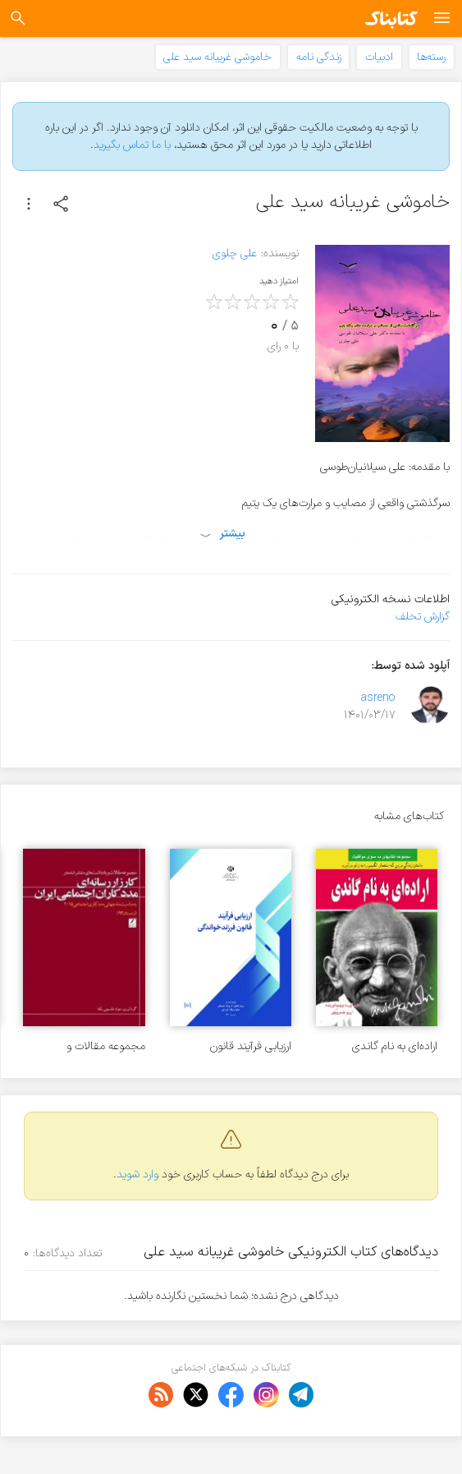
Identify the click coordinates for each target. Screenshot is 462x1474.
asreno (378, 698)
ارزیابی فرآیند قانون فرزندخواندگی (250, 1046)
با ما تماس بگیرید (132, 145)
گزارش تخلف (423, 616)
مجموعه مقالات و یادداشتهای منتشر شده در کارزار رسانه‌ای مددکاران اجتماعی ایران (87, 1046)
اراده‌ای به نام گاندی (394, 1046)
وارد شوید (137, 1174)
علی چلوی (235, 253)
